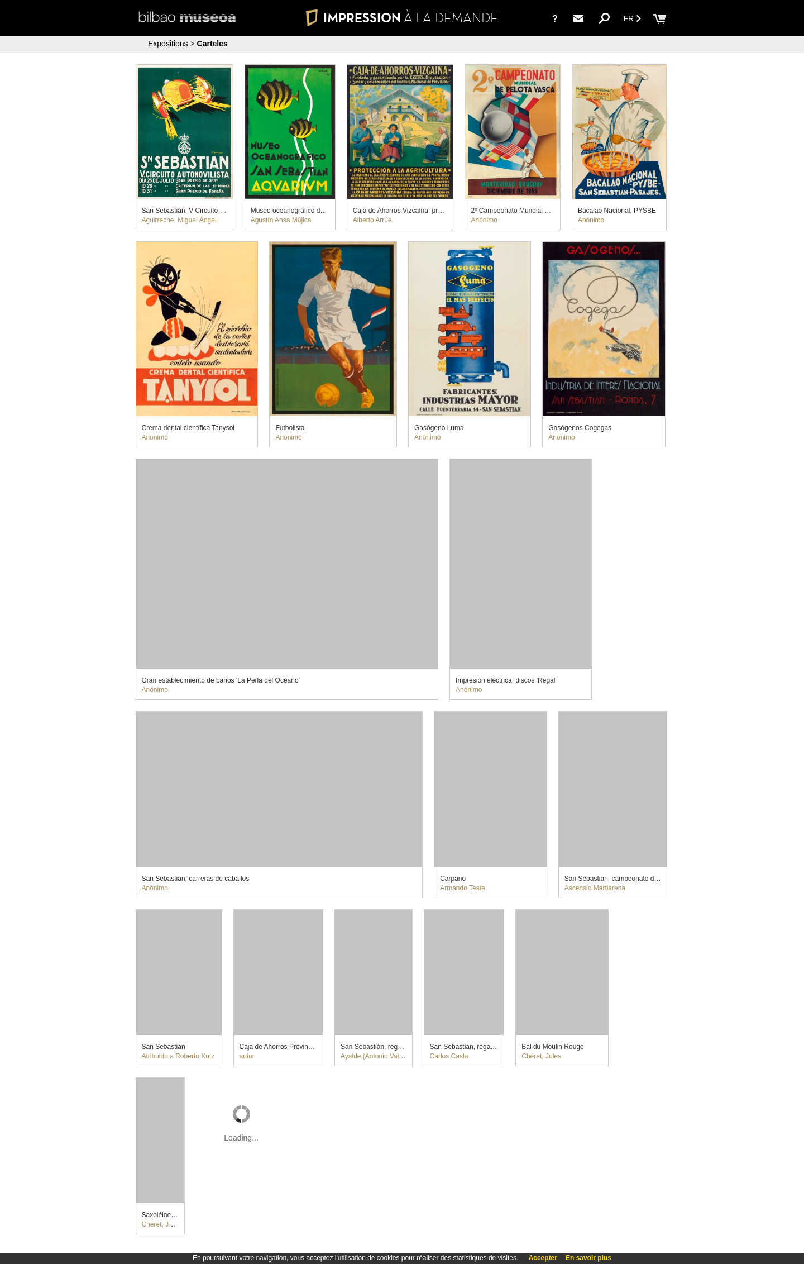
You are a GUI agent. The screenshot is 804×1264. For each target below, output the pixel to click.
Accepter (543, 1258)
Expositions (168, 43)
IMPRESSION (402, 17)
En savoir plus (588, 1258)
